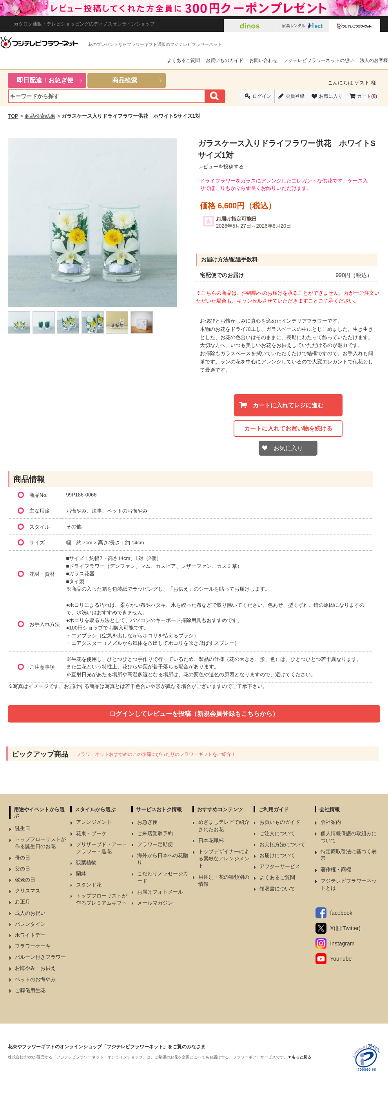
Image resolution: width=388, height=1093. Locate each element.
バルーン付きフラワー (40, 957)
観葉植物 (86, 862)
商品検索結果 (40, 116)
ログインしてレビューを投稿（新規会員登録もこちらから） (194, 713)
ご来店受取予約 (155, 833)
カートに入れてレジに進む (288, 405)
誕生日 (22, 828)
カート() (367, 96)
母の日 (22, 858)
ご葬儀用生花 (30, 990)
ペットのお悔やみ (35, 979)
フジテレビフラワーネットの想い (318, 60)
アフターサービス (279, 866)
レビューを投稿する (221, 167)
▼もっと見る (299, 1057)
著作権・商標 (336, 869)
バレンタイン (30, 924)
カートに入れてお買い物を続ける (288, 428)
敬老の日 (25, 880)
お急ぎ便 (147, 822)
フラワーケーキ (33, 946)
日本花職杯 (211, 840)
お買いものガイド (224, 60)
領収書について (277, 889)
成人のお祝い (30, 913)
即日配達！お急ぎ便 (45, 80)
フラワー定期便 (155, 844)
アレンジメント (94, 822)
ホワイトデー (30, 935)
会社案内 (331, 822)
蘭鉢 (81, 873)
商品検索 (124, 80)
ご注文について (277, 833)
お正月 (22, 902)
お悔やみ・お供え (35, 968)
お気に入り (331, 96)
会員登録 (295, 96)
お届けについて (277, 855)
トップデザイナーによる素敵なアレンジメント (223, 858)
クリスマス (27, 891)
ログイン (261, 96)
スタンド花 (89, 885)
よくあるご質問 (183, 60)
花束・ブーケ (91, 833)
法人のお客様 (374, 60)
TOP (13, 116)
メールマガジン (155, 903)
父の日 (22, 869)
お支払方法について (282, 844)
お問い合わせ (263, 60)
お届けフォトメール (160, 892)
